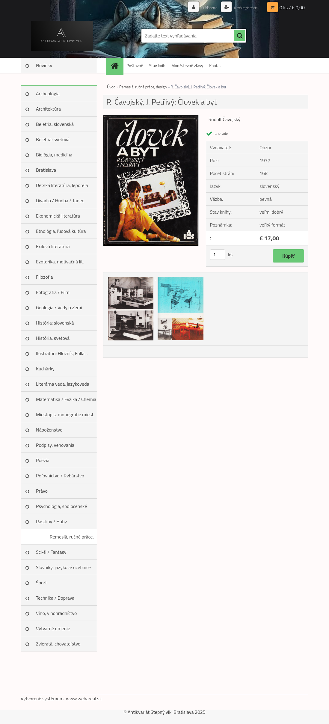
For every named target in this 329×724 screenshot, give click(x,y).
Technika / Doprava (55, 597)
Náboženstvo (49, 429)
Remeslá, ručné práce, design (72, 538)
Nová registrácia (243, 7)
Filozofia (44, 276)
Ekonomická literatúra (58, 215)
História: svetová (53, 338)
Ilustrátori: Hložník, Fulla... (61, 353)
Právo (42, 490)
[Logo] (62, 36)
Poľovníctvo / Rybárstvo (60, 475)
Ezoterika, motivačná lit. (60, 261)
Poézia (42, 460)
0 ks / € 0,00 (292, 7)
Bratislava (46, 170)
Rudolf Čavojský (225, 119)
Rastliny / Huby (51, 521)
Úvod (111, 87)
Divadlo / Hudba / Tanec (60, 200)
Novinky (44, 65)
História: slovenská (55, 322)
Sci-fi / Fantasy (51, 552)
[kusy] (217, 254)
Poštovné (134, 65)
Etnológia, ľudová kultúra (61, 231)
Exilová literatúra (53, 246)
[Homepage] (116, 65)
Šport (41, 582)
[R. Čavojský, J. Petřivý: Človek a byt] (150, 117)
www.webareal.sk (84, 698)
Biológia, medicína (54, 154)
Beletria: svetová (53, 139)
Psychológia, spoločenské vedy (61, 508)
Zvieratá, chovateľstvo (58, 643)
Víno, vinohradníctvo (56, 613)
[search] (239, 36)
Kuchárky (45, 368)
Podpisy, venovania (55, 445)
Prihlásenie (202, 7)
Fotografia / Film (53, 292)
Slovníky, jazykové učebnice (63, 567)
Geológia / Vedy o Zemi (59, 307)
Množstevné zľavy (187, 65)
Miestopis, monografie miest (64, 414)
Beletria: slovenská (55, 124)
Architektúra (48, 108)
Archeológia (48, 93)
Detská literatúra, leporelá (62, 185)
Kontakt (216, 65)
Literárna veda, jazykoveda (62, 383)
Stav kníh (157, 65)
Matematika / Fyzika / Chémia (66, 399)
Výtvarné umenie (53, 628)
